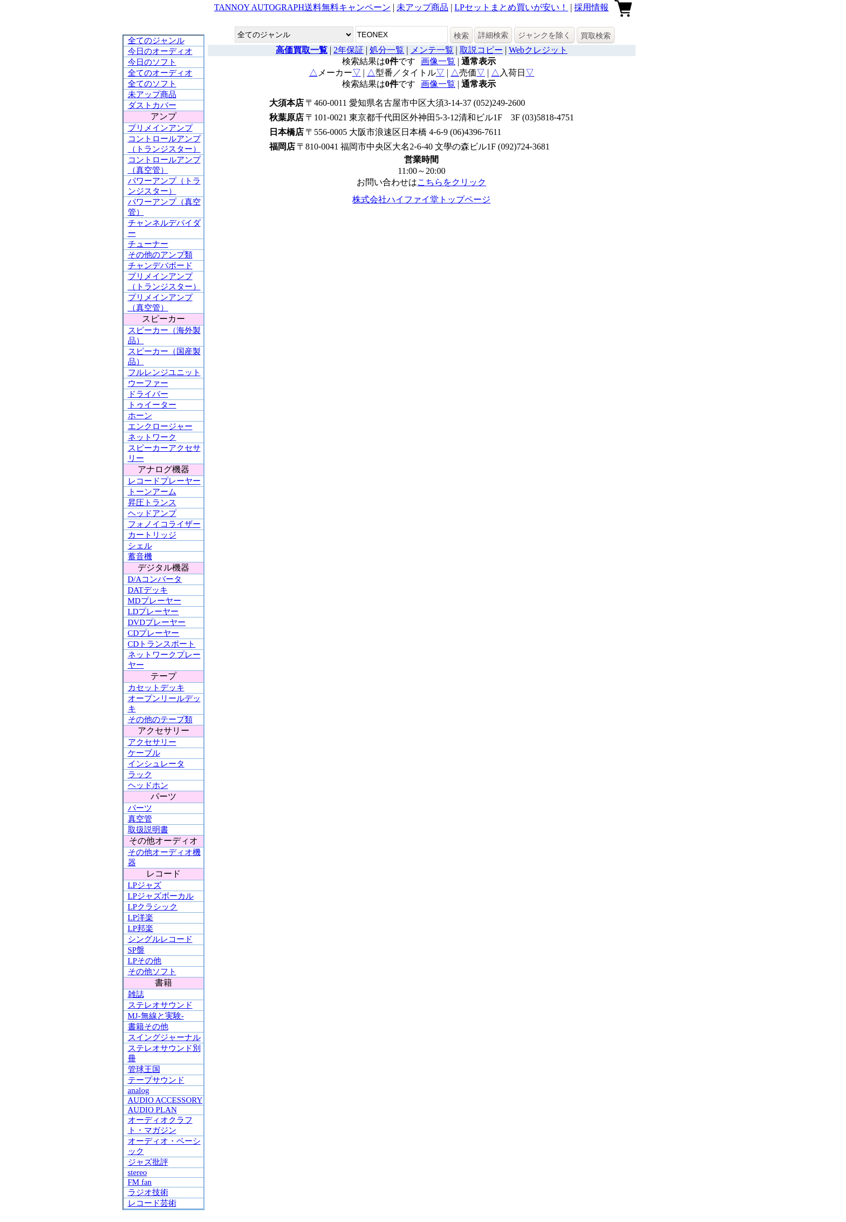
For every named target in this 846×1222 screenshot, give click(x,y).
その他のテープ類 (160, 719)
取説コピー (481, 50)
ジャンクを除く (544, 35)
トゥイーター (152, 404)
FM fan (140, 1182)
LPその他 (145, 960)
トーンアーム (152, 491)
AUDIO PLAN (152, 1109)
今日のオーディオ (160, 51)
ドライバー (148, 394)
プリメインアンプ (160, 128)
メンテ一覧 (432, 50)
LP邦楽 (141, 928)
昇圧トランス (152, 502)
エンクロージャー (160, 426)
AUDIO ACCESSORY (165, 1100)
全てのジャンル (156, 40)
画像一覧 (438, 61)
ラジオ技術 (148, 1192)
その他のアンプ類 (160, 254)
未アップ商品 (422, 7)
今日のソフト (152, 62)
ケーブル (144, 753)
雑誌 (136, 994)
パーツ (140, 808)
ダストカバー (152, 105)
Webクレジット (538, 50)
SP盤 (136, 950)
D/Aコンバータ (155, 579)
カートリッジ (152, 535)
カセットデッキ (156, 687)
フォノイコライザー (164, 524)
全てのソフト (152, 83)
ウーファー (148, 383)
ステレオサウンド (160, 1005)
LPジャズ (145, 885)
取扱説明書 (148, 829)
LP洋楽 (141, 917)
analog (138, 1090)
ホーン (140, 415)
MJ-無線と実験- (156, 1015)
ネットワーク (152, 437)
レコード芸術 (152, 1203)
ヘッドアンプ (152, 513)
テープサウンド (156, 1080)
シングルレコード (160, 939)
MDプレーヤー (154, 600)
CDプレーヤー (154, 633)
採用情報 (591, 7)
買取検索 (596, 35)
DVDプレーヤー (157, 622)
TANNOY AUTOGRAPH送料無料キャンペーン (302, 7)
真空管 (140, 818)
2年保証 (348, 50)
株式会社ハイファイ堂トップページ (421, 199)
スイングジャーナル (164, 1037)
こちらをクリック (451, 182)
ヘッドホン (148, 785)
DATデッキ (148, 590)
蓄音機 (140, 556)
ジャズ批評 (148, 1162)
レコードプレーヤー (164, 481)
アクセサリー (152, 742)
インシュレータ (156, 763)
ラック (140, 774)
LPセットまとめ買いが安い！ (511, 7)
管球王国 (144, 1069)
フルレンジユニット (164, 372)
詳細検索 (493, 35)
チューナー (148, 244)
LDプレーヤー (153, 611)
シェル (140, 545)
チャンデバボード (160, 265)
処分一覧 (387, 50)
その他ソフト (152, 971)
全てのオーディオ (160, 73)
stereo (137, 1172)
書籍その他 (148, 1026)
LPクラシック (153, 906)
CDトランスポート (162, 644)
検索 (461, 35)
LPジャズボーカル (161, 896)
